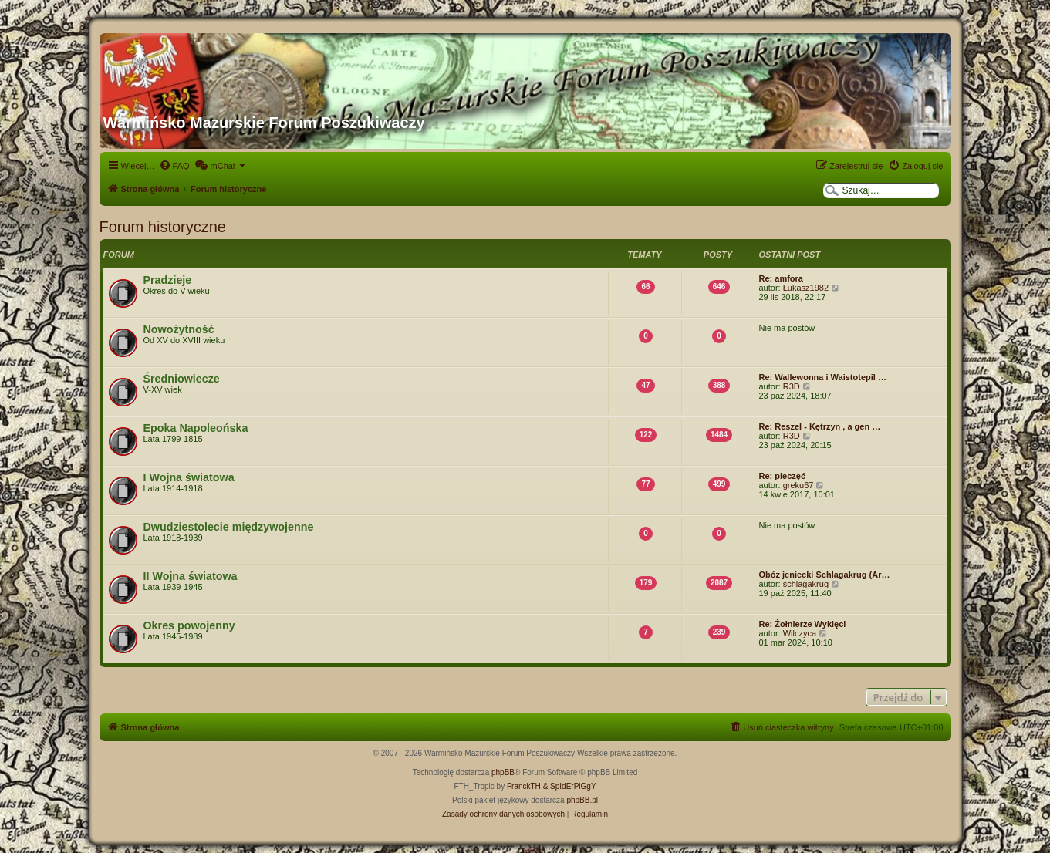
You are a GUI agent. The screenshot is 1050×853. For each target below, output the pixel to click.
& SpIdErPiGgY (569, 786)
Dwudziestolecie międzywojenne (228, 527)
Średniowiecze (181, 379)
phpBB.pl (582, 800)
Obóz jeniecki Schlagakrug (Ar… (824, 574)
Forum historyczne (163, 226)
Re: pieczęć (782, 475)
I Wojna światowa (189, 477)
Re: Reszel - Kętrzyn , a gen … (820, 426)
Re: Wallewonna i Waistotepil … (822, 377)
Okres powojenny (189, 625)
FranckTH (524, 786)
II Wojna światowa (190, 576)
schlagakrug (806, 583)
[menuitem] (174, 166)
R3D (791, 386)
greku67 (798, 485)
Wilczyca (799, 633)
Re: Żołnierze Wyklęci (802, 624)
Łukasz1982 (806, 287)
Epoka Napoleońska (195, 428)
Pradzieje (167, 280)
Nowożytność (178, 329)
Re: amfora (781, 278)
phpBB (503, 772)
